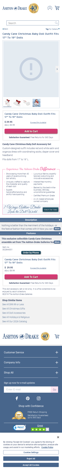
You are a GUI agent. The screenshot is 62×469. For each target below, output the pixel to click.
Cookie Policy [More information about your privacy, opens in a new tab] (47, 447)
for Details (52, 29)
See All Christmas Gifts (13, 308)
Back (6, 29)
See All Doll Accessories (13, 312)
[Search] (32, 22)
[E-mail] (27, 389)
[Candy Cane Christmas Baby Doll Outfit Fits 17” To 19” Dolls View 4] (36, 103)
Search (56, 22)
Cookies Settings (31, 452)
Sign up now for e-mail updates (19, 383)
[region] (31, 451)
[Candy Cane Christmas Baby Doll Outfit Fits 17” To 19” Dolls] (31, 69)
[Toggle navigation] (3, 17)
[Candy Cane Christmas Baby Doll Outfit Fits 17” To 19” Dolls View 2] (17, 103)
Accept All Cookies (31, 465)
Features (31, 233)
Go (54, 389)
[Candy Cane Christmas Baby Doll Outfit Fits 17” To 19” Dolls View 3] (27, 103)
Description (31, 219)
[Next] (57, 69)
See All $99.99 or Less (13, 304)
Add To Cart (31, 276)
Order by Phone (31, 252)
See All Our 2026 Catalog (14, 321)
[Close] (58, 437)
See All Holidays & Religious (16, 317)
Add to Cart (31, 131)
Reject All (31, 458)
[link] (19, 428)
